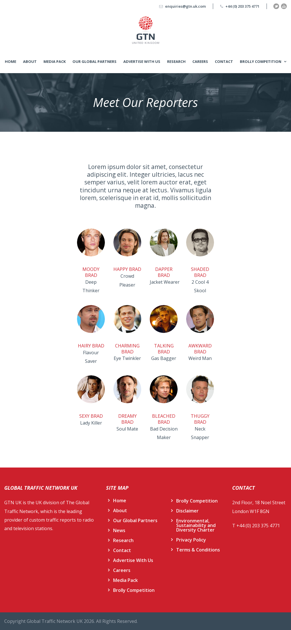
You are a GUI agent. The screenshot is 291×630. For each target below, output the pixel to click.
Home (10, 61)
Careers (200, 61)
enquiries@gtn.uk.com (185, 6)
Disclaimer (187, 511)
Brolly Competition (260, 61)
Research (176, 61)
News (119, 530)
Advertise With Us (141, 61)
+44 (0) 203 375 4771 (242, 6)
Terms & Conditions (198, 550)
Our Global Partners (94, 61)
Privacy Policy (191, 540)
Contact (224, 61)
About (30, 61)
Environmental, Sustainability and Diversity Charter (196, 525)
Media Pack (54, 61)
